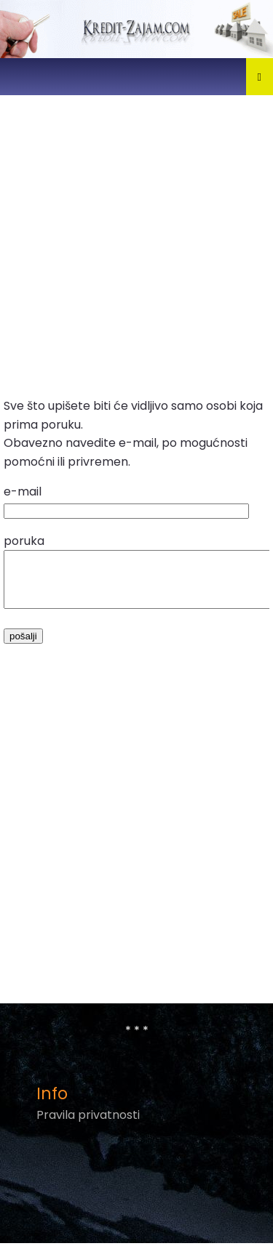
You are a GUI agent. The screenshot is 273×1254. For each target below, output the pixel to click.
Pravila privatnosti (88, 1125)
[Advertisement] (136, 244)
